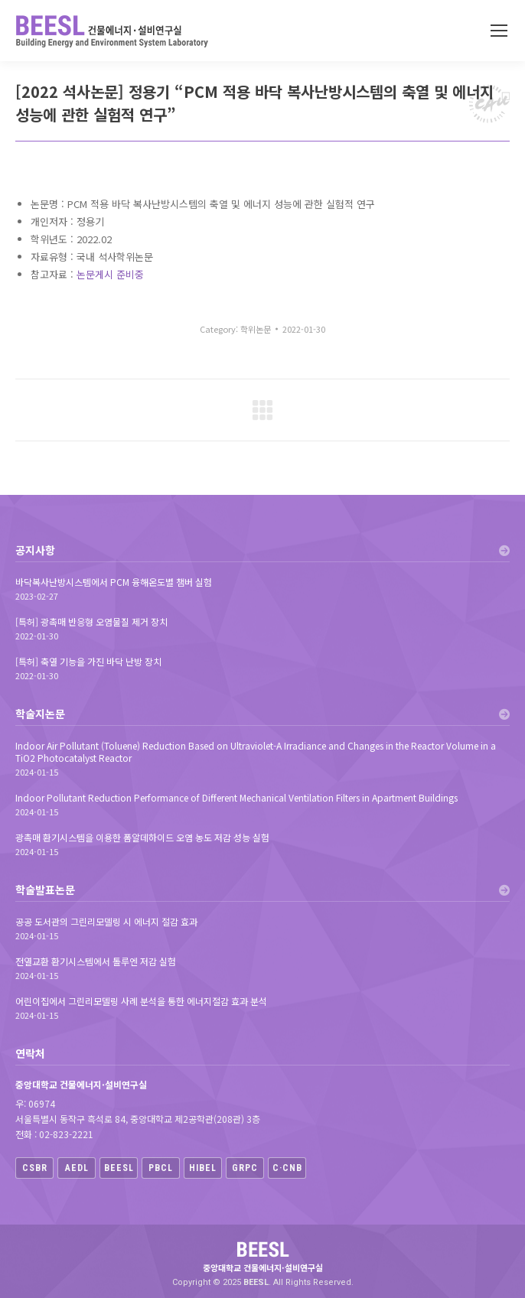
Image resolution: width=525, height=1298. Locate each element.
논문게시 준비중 (110, 274)
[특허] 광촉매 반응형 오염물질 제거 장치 (91, 622)
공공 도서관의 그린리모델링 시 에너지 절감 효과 (106, 922)
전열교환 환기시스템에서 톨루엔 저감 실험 (95, 961)
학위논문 (255, 329)
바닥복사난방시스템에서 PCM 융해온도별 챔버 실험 (113, 582)
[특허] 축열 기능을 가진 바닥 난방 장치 (88, 662)
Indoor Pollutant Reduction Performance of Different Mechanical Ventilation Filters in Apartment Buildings (236, 798)
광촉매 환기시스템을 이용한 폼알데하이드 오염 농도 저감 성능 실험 (142, 837)
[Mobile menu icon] (499, 30)
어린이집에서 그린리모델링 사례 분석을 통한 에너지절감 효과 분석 (141, 1001)
